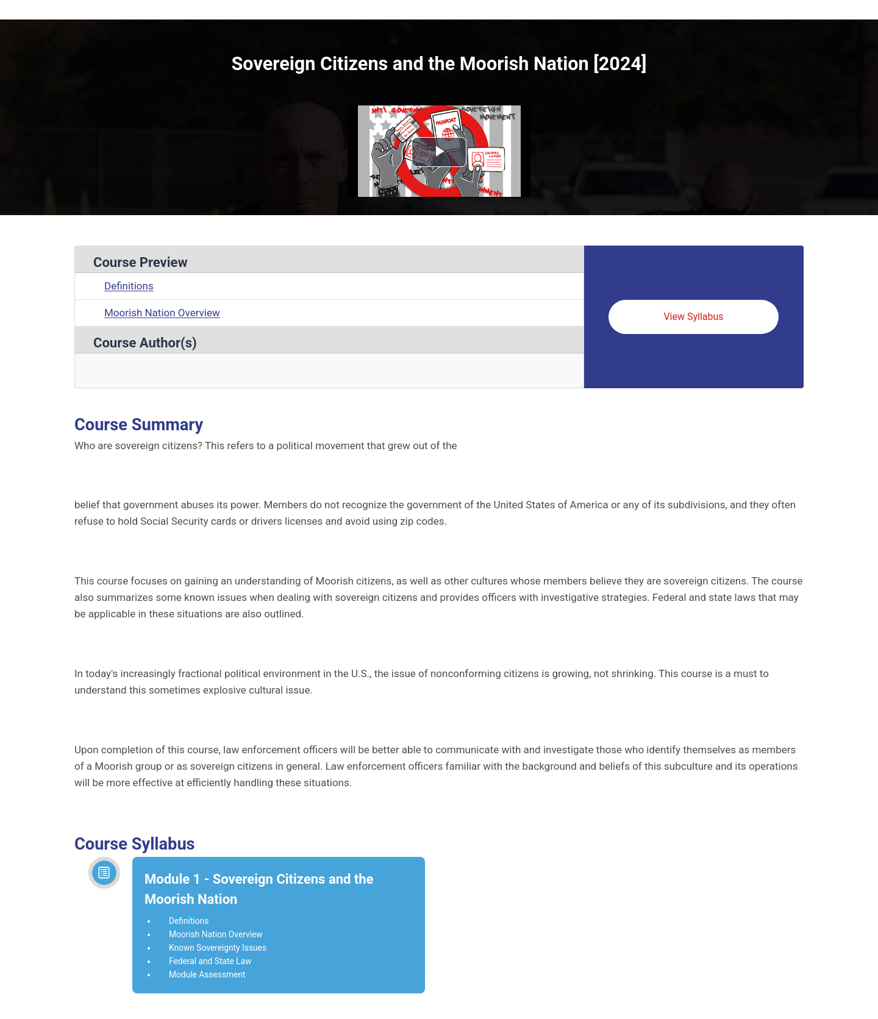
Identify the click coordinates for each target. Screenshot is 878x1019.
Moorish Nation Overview (162, 313)
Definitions (129, 286)
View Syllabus (693, 316)
